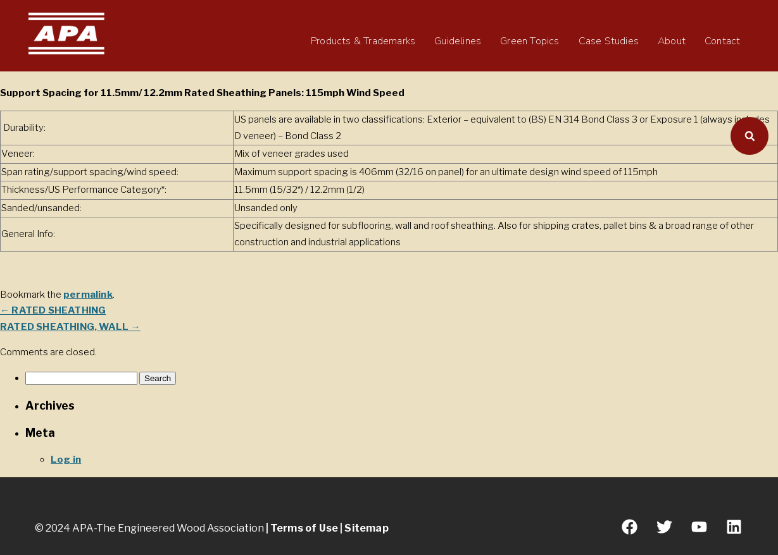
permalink (88, 294)
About (672, 41)
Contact (722, 41)
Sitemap (366, 528)
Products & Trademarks (363, 41)
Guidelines (457, 41)
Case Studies (609, 41)
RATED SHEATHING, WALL (70, 326)
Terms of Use (304, 528)
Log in (66, 459)
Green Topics (529, 41)
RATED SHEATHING (53, 310)
